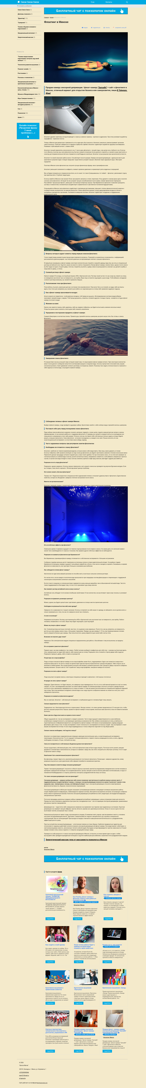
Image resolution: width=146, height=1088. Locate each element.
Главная (46, 17)
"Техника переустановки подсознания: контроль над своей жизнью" (28, 58)
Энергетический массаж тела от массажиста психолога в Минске (76, 840)
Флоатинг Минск (49, 849)
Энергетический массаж (26, 37)
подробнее (50, 919)
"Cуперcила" (22, 22)
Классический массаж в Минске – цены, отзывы (28, 89)
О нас (92, 2)
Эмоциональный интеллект (27, 33)
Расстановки (23, 73)
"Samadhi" (102, 87)
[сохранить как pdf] (120, 27)
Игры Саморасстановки (26, 98)
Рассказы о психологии (26, 77)
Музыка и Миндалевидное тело (29, 94)
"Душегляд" (23, 18)
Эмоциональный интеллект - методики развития (27, 103)
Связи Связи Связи (28, 2)
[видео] (84, 27)
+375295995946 (24, 1072)
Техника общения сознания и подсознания (27, 27)
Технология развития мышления (29, 64)
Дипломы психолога (25, 14)
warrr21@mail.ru (24, 1075)
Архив (21, 117)
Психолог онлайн (24, 69)
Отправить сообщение (24, 5)
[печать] (106, 27)
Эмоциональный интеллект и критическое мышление (27, 82)
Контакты (109, 2)
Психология (23, 113)
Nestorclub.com (43, 1083)
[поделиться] (95, 27)
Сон (20, 109)
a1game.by (22, 1078)
